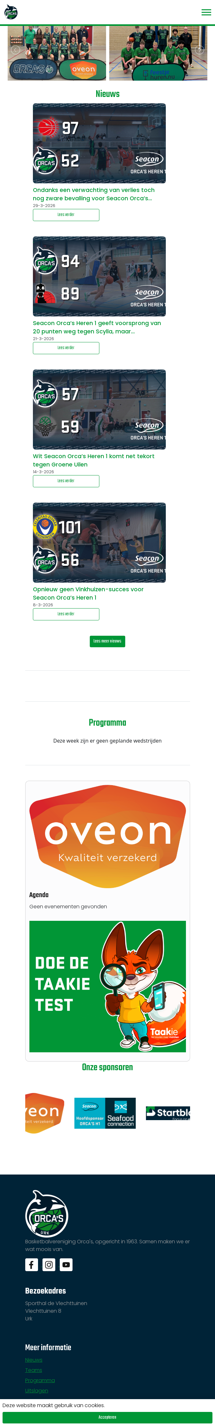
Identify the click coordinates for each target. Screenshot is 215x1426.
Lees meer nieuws (107, 641)
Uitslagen (36, 1390)
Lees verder (66, 215)
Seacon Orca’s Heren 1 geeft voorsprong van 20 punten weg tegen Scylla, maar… (97, 327)
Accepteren (107, 1417)
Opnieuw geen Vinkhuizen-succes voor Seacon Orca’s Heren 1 (88, 593)
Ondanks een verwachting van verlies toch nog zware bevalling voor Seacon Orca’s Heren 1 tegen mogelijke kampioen (94, 194)
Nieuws (33, 1360)
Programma (40, 1380)
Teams (33, 1370)
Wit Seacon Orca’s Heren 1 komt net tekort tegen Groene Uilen (94, 460)
